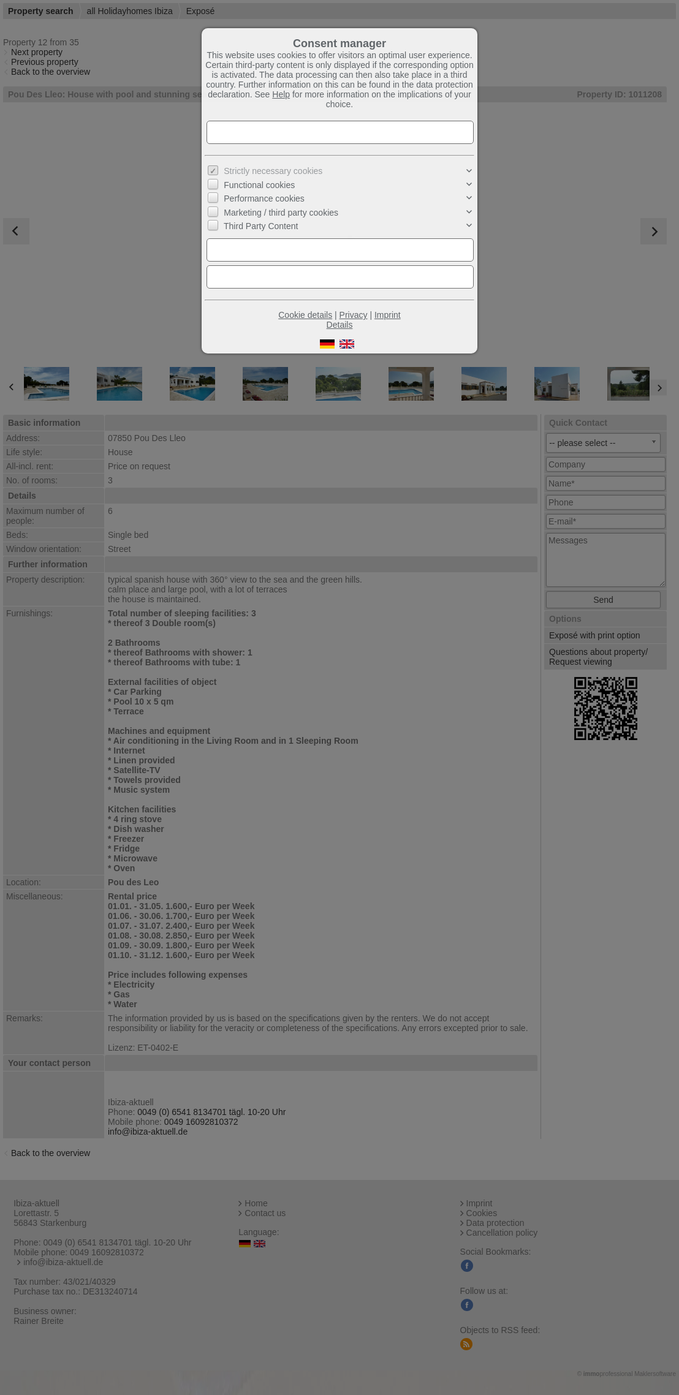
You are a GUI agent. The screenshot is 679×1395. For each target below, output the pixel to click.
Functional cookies (259, 185)
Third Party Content (261, 226)
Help (281, 94)
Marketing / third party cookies (281, 212)
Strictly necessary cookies (273, 171)
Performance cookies (264, 198)
